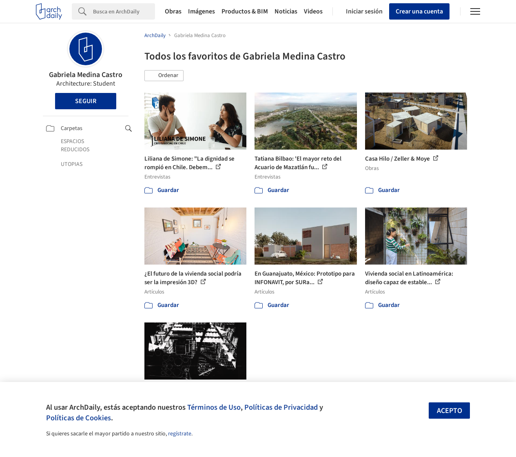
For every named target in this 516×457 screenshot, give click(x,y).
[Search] (124, 11)
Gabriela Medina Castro (85, 75)
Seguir (85, 101)
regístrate (179, 434)
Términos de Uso (214, 407)
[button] (164, 76)
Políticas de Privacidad (281, 407)
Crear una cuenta (419, 11)
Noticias (286, 11)
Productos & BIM (244, 11)
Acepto (449, 411)
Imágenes (201, 11)
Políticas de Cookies (78, 418)
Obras (173, 11)
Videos (313, 11)
